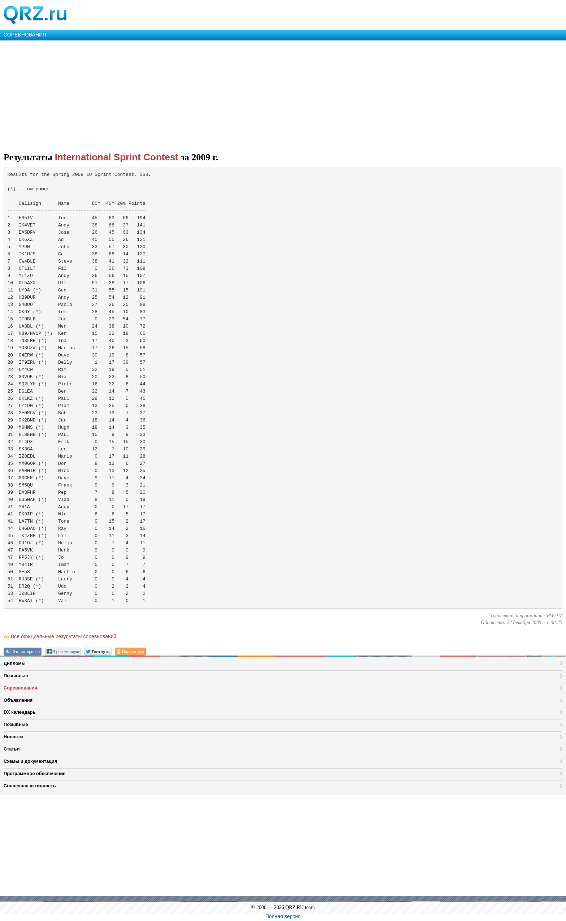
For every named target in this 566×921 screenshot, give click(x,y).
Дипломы (15, 663)
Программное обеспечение (34, 773)
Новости (13, 736)
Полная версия (283, 916)
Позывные (16, 675)
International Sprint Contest (116, 157)
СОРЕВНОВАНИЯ (25, 35)
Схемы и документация (30, 761)
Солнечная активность (30, 785)
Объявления (18, 700)
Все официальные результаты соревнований (63, 636)
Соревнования (20, 688)
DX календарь (19, 712)
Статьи (12, 749)
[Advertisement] (216, 94)
